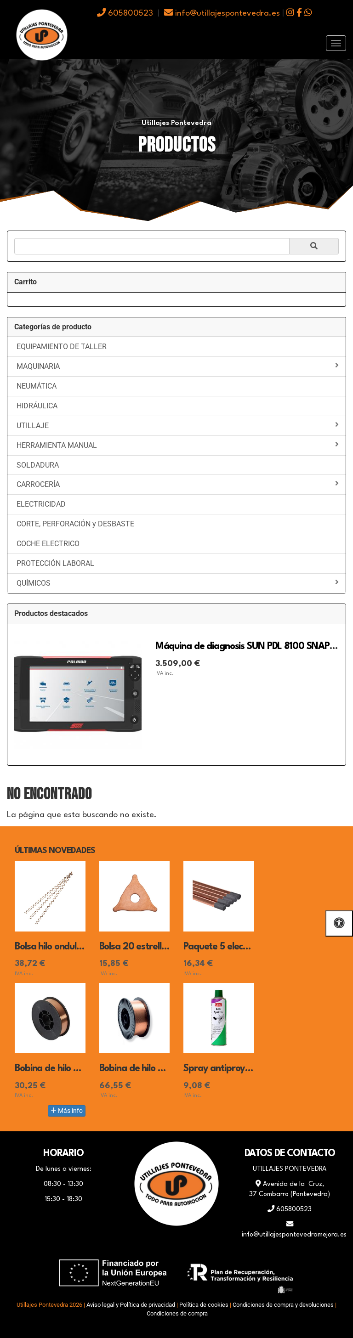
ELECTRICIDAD (41, 504)
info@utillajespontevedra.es (222, 13)
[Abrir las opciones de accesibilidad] (339, 923)
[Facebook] (153, 1243)
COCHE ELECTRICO (48, 543)
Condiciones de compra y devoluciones (283, 1304)
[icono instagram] (290, 13)
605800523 (125, 13)
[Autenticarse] (10, 1321)
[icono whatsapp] (308, 13)
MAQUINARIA (178, 366)
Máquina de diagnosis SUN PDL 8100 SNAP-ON (251, 646)
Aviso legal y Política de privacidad (130, 1304)
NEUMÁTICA (37, 386)
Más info (67, 1110)
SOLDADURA (38, 465)
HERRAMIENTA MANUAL (178, 445)
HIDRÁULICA (37, 405)
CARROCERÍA (178, 484)
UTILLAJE (178, 425)
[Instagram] (199, 1243)
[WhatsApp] (176, 1243)
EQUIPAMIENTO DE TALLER (62, 346)
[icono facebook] (299, 13)
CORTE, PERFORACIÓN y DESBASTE (75, 523)
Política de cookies (203, 1304)
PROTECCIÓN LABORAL (55, 563)
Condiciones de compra (177, 1313)
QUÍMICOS (178, 582)
